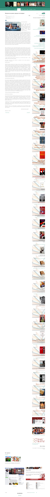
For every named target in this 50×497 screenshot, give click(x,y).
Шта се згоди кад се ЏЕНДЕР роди (40, 35)
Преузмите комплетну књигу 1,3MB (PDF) (39, 204)
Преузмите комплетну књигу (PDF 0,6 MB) (39, 92)
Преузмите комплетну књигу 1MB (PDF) (39, 191)
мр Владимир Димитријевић (41, 28)
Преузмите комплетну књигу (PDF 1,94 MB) (39, 81)
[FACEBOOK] (19, 495)
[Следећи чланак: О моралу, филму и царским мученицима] (28, 112)
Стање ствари (34, 443)
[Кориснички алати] (29, 15)
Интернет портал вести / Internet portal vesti (39, 435)
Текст (5, 20)
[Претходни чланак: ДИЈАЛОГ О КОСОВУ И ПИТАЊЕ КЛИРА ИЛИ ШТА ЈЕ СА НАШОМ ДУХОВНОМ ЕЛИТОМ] (7, 112)
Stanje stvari (37, 443)
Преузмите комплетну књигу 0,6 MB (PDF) (39, 179)
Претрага (43, 13)
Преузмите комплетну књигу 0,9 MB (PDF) (39, 165)
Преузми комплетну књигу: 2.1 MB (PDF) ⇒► (39, 312)
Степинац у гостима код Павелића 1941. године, (39, 45)
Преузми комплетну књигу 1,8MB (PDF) (40, 244)
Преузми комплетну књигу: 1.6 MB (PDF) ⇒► (39, 358)
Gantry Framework (32, 492)
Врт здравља (6, 454)
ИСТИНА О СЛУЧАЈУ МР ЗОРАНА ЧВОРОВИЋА (39, 29)
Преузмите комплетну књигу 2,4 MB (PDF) (39, 120)
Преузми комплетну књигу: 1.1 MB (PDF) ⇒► (39, 328)
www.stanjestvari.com (35, 444)
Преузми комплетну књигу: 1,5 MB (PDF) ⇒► (39, 268)
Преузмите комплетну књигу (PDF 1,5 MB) (39, 63)
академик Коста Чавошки (41, 27)
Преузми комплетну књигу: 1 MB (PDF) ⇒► (39, 386)
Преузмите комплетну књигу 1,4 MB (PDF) (39, 134)
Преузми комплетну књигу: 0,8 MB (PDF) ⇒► (39, 278)
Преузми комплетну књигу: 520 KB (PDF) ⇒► (39, 344)
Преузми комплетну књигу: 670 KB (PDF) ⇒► (39, 399)
